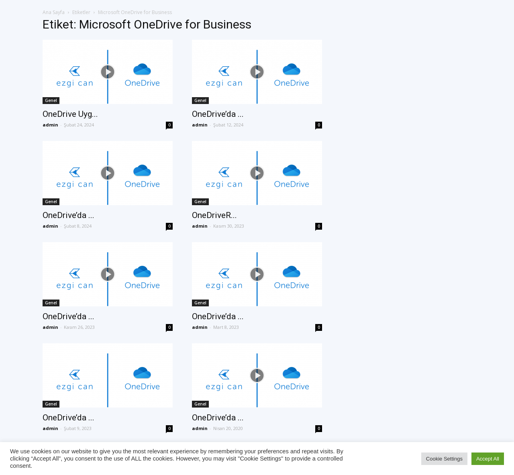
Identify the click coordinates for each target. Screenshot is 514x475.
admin (50, 125)
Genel (51, 100)
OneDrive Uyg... (70, 114)
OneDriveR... (214, 215)
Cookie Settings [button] (444, 459)
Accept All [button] (487, 459)
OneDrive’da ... (218, 114)
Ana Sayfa (54, 12)
